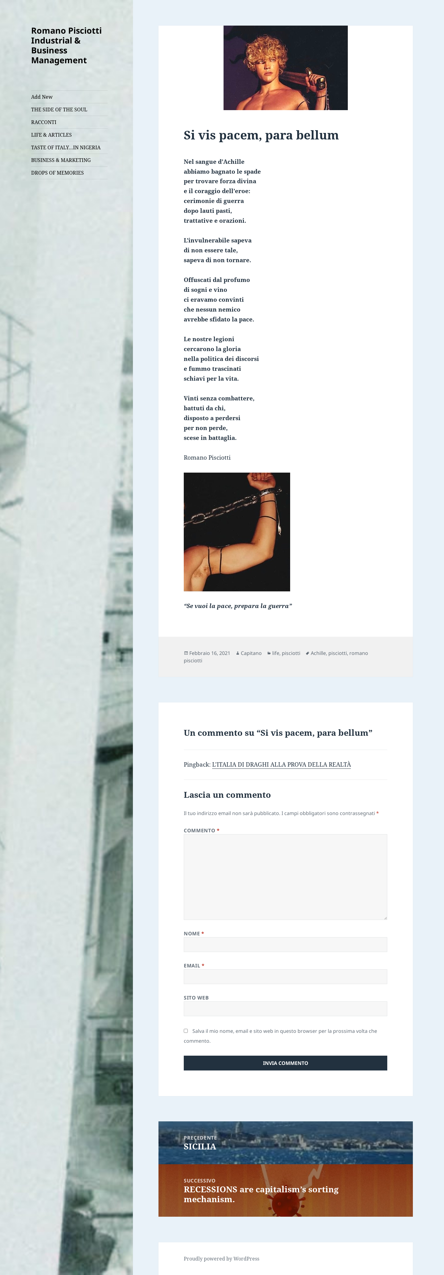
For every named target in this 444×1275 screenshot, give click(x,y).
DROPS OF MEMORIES (57, 172)
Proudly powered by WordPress (221, 1258)
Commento (202, 830)
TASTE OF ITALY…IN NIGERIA (66, 147)
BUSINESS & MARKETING (61, 160)
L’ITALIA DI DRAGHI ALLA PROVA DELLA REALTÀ (281, 764)
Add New (42, 96)
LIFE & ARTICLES (51, 134)
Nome (194, 933)
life (275, 653)
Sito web (196, 997)
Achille (318, 653)
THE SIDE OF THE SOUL (59, 109)
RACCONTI (43, 122)
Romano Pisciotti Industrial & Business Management (66, 45)
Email (194, 965)
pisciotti (291, 653)
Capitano (251, 653)
